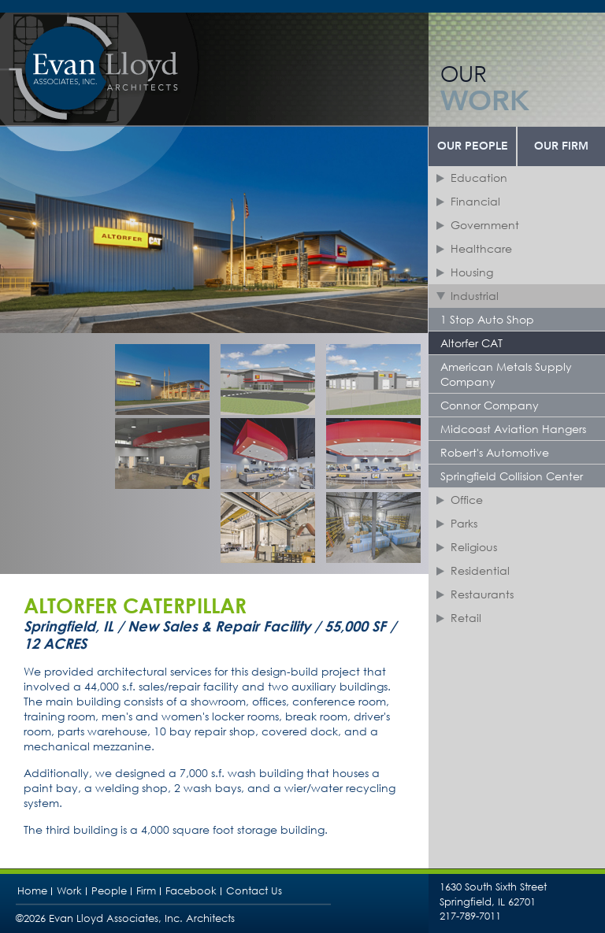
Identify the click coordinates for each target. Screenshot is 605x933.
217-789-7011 (470, 916)
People (109, 891)
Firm (146, 891)
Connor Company (489, 405)
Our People (472, 146)
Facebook (191, 891)
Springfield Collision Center (511, 475)
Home (32, 891)
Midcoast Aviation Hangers (513, 428)
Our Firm (561, 146)
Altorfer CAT (471, 342)
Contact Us (254, 891)
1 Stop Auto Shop (487, 319)
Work (69, 891)
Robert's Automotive (494, 452)
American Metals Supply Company (506, 374)
